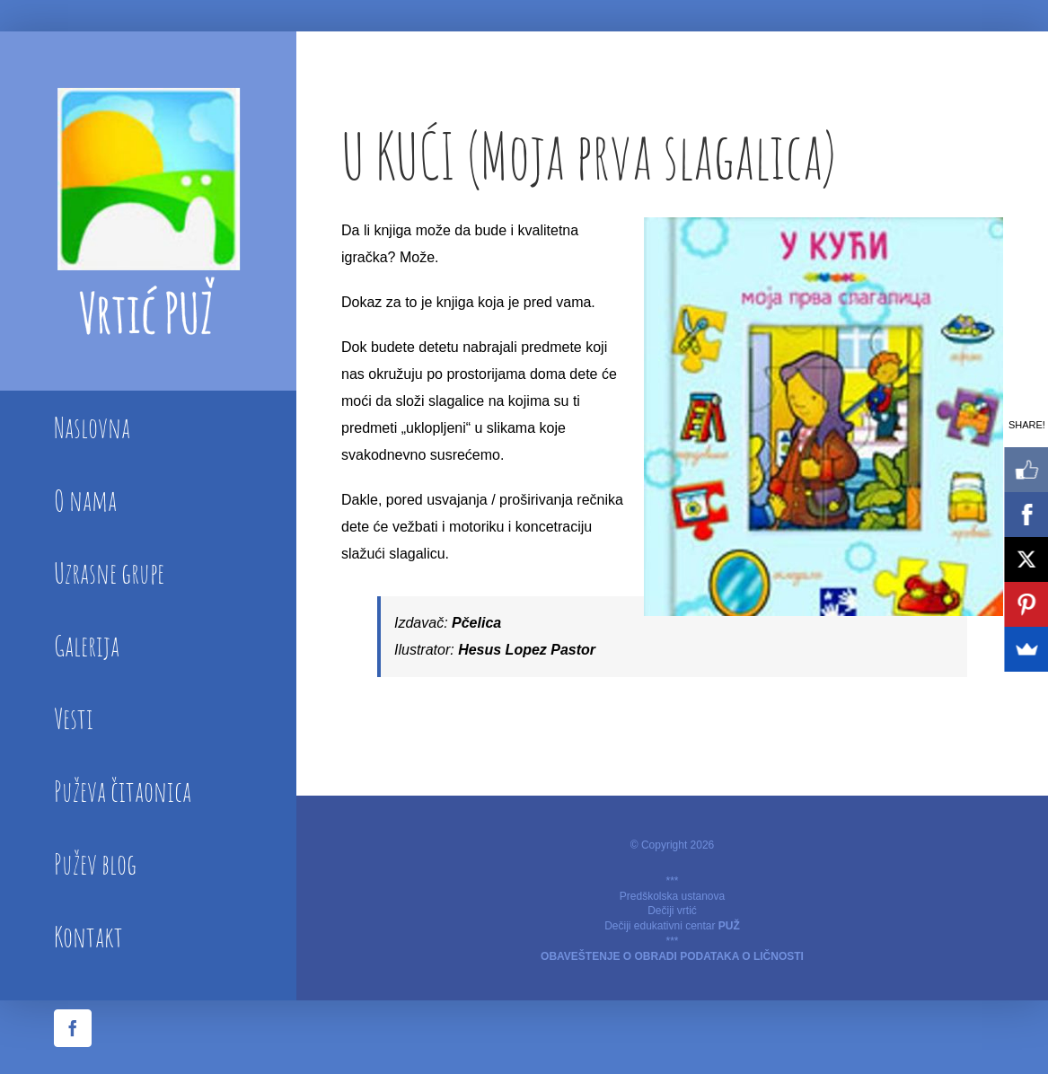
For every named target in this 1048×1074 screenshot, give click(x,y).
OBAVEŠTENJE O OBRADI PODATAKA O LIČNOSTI (672, 956)
